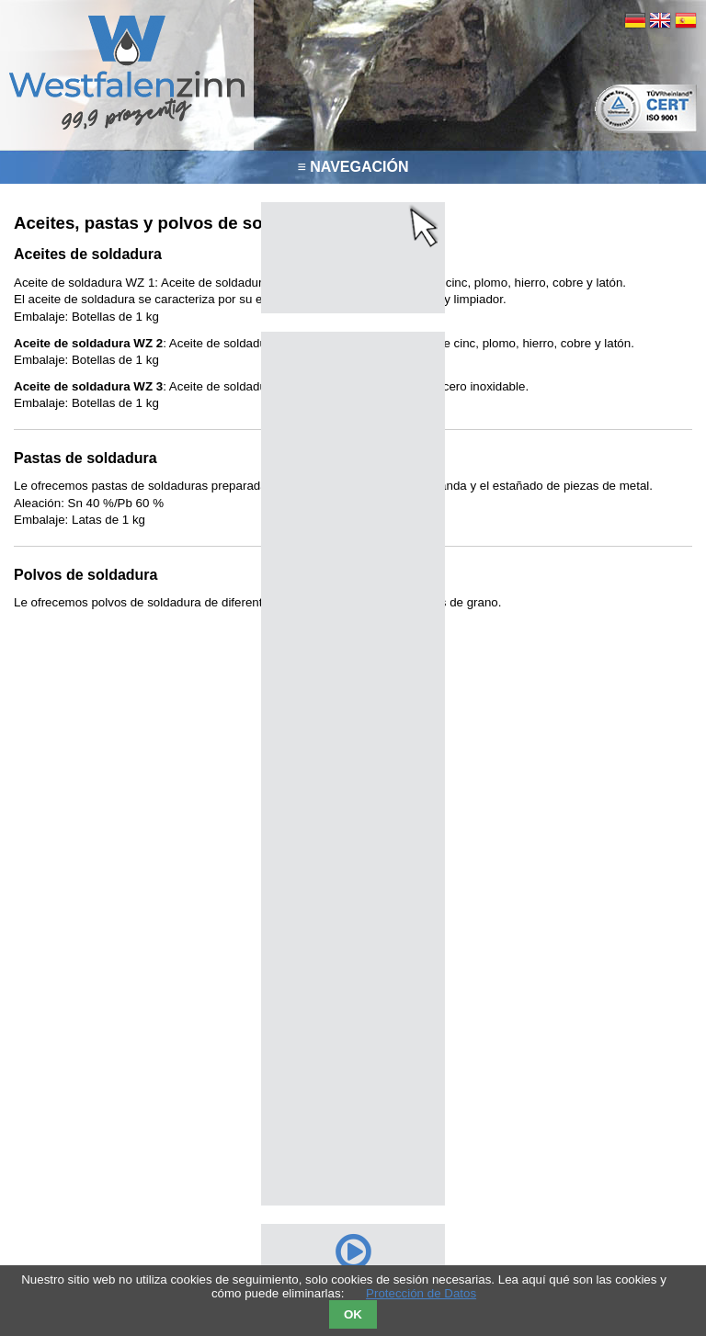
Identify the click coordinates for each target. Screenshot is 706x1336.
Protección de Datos (421, 1293)
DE (635, 20)
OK (353, 1314)
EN (660, 20)
